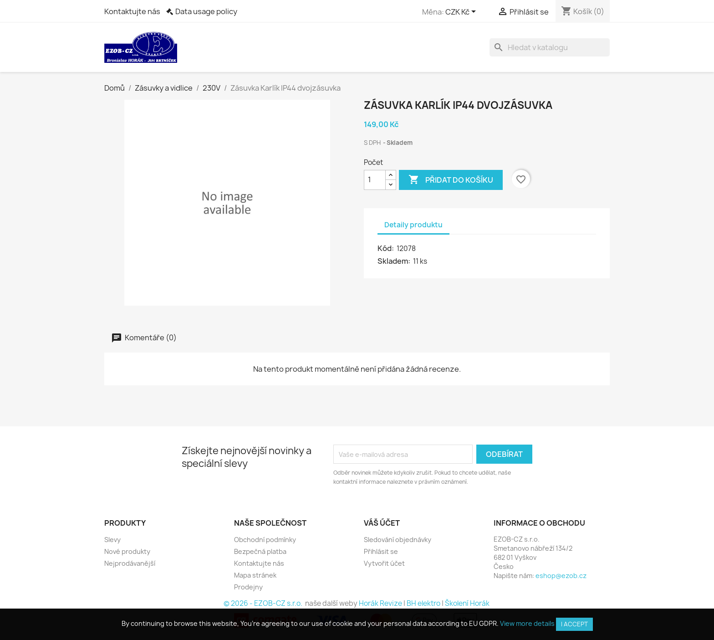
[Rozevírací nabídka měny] (462, 12)
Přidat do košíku (450, 180)
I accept (574, 624)
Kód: (386, 248)
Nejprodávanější (129, 563)
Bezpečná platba (260, 551)
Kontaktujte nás (132, 11)
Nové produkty (127, 551)
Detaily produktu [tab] (413, 225)
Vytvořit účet (384, 563)
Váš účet (382, 523)
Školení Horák (467, 603)
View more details (527, 623)
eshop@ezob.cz (561, 575)
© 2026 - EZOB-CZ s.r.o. (264, 603)
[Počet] (375, 180)
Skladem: (394, 261)
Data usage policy (206, 11)
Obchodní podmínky (265, 539)
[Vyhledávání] (550, 47)
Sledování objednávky (397, 539)
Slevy (112, 539)
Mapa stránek (255, 575)
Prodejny (248, 587)
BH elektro (423, 603)
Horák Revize (380, 603)
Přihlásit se (381, 551)
